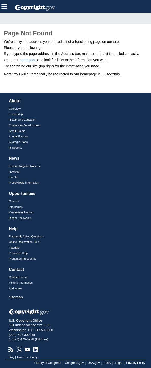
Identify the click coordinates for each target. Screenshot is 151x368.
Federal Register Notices (24, 166)
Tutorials (14, 247)
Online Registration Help (24, 241)
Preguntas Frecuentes (22, 258)
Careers (14, 201)
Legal (118, 363)
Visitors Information (21, 282)
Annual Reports (18, 136)
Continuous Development (24, 125)
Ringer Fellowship (20, 217)
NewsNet (14, 171)
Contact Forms (18, 277)
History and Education (22, 119)
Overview (15, 108)
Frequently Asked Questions (26, 236)
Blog (11, 357)
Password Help (18, 253)
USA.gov (94, 363)
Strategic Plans (18, 142)
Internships (16, 206)
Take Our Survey (27, 357)
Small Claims (17, 130)
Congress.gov (74, 363)
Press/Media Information (24, 182)
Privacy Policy (135, 363)
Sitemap (16, 297)
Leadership (16, 114)
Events (13, 177)
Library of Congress (47, 363)
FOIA (107, 363)
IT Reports (15, 147)
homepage (28, 60)
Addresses (15, 288)
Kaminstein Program (21, 212)
